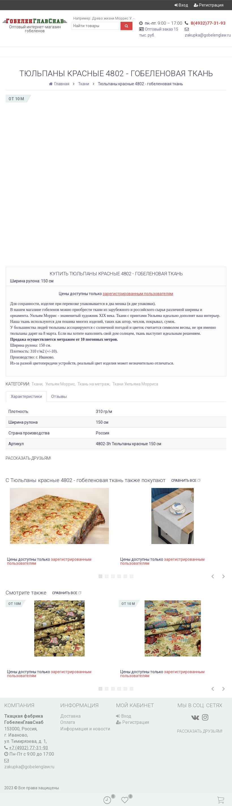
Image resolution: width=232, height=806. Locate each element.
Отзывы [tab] (59, 396)
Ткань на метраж (93, 384)
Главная (59, 84)
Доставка (70, 716)
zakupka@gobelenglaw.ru (208, 35)
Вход (181, 5)
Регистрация (209, 5)
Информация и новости (85, 729)
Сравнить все (186, 480)
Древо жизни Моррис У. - (113, 18)
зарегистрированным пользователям (138, 293)
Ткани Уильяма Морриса (135, 384)
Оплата (67, 722)
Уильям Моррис (60, 384)
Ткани (83, 84)
